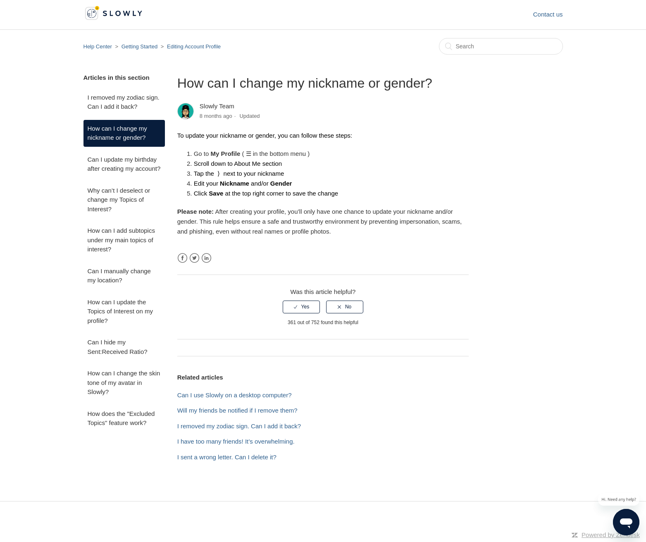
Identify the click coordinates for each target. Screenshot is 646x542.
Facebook (182, 258)
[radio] (301, 307)
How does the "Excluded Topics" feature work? (121, 418)
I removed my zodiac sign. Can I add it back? (124, 102)
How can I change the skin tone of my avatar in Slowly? (124, 382)
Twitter (194, 258)
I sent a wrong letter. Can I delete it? (227, 457)
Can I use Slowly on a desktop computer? (234, 395)
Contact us (548, 14)
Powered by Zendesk (611, 534)
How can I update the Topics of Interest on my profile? (120, 311)
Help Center (97, 46)
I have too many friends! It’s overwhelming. (236, 441)
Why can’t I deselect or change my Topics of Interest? (119, 200)
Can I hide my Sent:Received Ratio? (118, 347)
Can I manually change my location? (119, 275)
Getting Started (139, 46)
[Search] (501, 46)
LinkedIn (206, 258)
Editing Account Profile (194, 46)
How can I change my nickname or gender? (117, 133)
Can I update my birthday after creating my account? (124, 164)
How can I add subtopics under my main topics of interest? (121, 240)
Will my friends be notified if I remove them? (237, 410)
